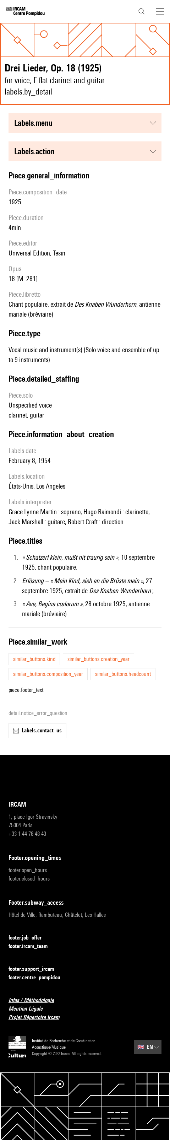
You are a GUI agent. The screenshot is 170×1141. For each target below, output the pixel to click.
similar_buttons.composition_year (48, 674)
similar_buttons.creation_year (98, 659)
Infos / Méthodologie (35, 1000)
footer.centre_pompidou (39, 977)
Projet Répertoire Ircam (38, 1017)
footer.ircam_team (32, 946)
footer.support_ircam (35, 969)
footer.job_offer (29, 938)
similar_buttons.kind (34, 659)
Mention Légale (30, 1009)
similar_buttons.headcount (123, 674)
